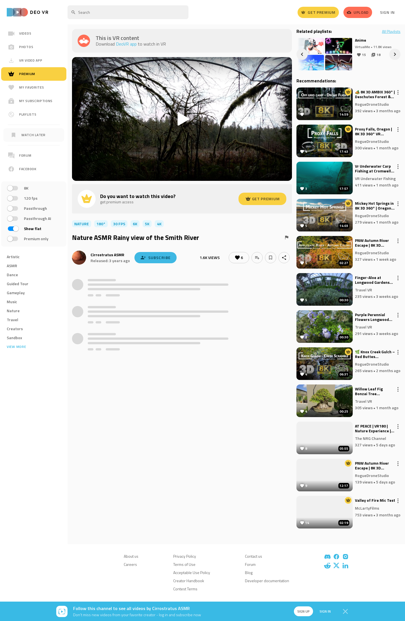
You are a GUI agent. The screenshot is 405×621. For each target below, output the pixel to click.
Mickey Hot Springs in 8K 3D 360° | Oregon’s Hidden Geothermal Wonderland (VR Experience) (374, 206)
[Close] (345, 611)
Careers (130, 564)
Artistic (13, 257)
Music (12, 302)
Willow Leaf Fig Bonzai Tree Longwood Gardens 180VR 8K (372, 391)
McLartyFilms (367, 508)
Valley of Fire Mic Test (375, 500)
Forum (250, 564)
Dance (12, 275)
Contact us (253, 556)
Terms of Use (184, 564)
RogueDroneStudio (372, 104)
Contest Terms (185, 589)
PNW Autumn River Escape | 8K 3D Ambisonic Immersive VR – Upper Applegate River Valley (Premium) (374, 466)
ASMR (12, 266)
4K (159, 224)
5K (147, 224)
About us (131, 556)
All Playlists (391, 31)
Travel (12, 320)
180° (100, 224)
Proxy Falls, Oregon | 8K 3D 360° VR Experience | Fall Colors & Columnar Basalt (373, 131)
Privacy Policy (184, 556)
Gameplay (16, 293)
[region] (34, 203)
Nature (13, 311)
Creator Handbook (188, 581)
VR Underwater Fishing (375, 178)
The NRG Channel (370, 438)
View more (16, 347)
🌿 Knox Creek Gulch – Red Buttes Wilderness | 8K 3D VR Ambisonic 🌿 (375, 354)
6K (135, 224)
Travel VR (363, 289)
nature (81, 224)
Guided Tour (17, 284)
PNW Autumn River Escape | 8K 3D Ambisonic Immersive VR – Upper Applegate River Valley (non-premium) (374, 243)
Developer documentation (267, 581)
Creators (15, 329)
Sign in (325, 611)
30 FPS (119, 224)
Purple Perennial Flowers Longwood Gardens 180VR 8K (372, 317)
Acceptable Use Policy (191, 572)
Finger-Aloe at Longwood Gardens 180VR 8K (372, 280)
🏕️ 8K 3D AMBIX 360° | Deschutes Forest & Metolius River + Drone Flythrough (375, 94)
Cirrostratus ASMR (107, 255)
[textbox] (128, 12)
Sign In (387, 12)
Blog (249, 572)
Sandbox (14, 338)
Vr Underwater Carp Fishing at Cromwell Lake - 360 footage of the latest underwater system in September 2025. (375, 169)
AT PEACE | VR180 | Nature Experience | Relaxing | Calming (373, 428)
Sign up (303, 611)
